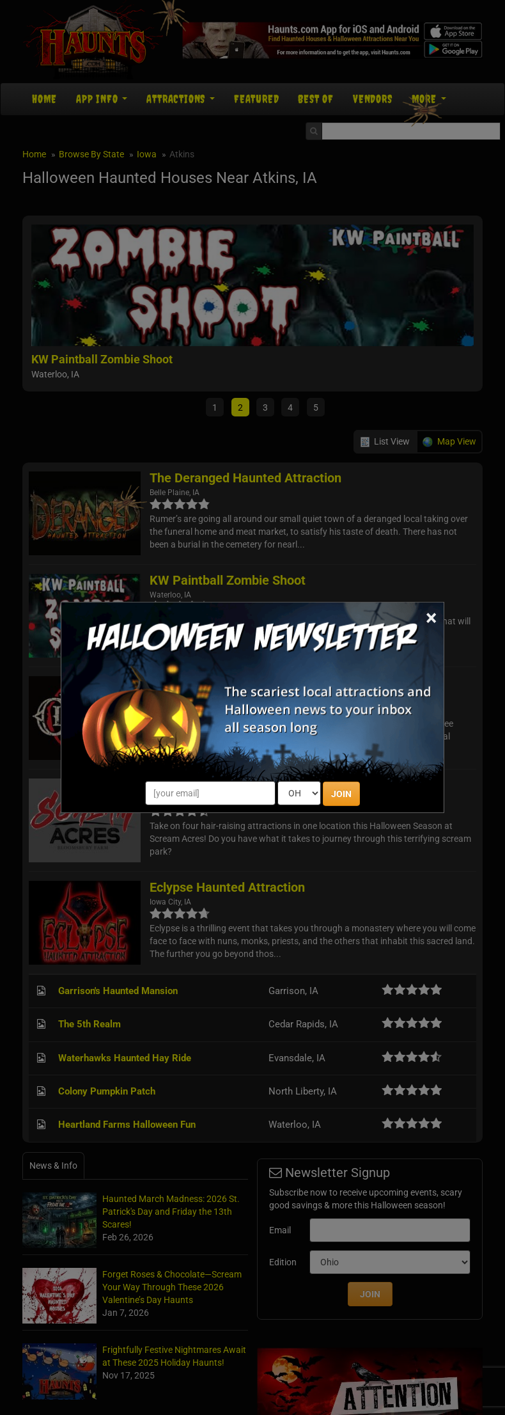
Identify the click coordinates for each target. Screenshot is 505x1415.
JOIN (341, 794)
